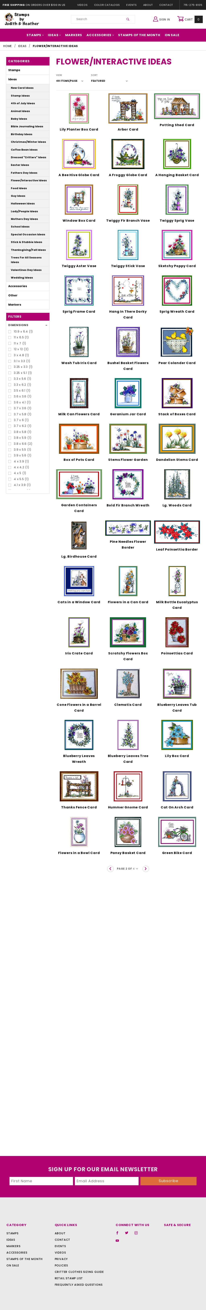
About (147, 4)
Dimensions (17, 320)
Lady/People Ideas (22, 211)
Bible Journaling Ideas (24, 126)
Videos (84, 4)
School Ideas (18, 226)
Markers (75, 35)
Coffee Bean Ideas (21, 149)
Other (11, 290)
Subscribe (168, 1181)
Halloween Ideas (20, 203)
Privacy (61, 1259)
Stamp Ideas (18, 95)
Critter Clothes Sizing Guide (78, 1271)
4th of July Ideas (20, 103)
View (59, 75)
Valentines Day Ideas (23, 265)
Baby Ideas (17, 118)
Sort (92, 75)
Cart (190, 19)
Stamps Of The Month (137, 35)
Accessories (100, 35)
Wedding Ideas (19, 272)
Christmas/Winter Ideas (25, 141)
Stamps (38, 35)
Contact (165, 4)
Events (131, 4)
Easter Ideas (18, 164)
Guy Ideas (17, 195)
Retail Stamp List (69, 1278)
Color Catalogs (108, 4)
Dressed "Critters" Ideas (25, 157)
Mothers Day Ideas (22, 218)
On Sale (169, 35)
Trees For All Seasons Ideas (27, 257)
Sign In (162, 18)
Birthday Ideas (19, 134)
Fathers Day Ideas (21, 172)
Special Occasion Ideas (24, 234)
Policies (61, 1265)
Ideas (57, 35)
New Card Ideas (20, 87)
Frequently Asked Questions (78, 1284)
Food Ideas (17, 188)
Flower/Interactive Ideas (25, 180)
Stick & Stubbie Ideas (23, 242)
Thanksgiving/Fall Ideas (25, 249)
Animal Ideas (18, 111)
